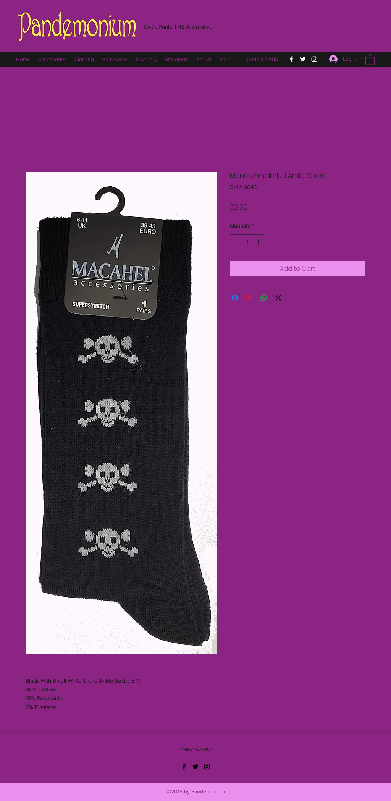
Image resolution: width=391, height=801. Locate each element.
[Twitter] (303, 59)
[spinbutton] (247, 242)
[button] (370, 59)
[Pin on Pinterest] (249, 297)
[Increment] (259, 242)
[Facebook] (291, 59)
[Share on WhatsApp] (263, 297)
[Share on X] (278, 297)
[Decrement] (236, 242)
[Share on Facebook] (234, 297)
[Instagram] (314, 59)
